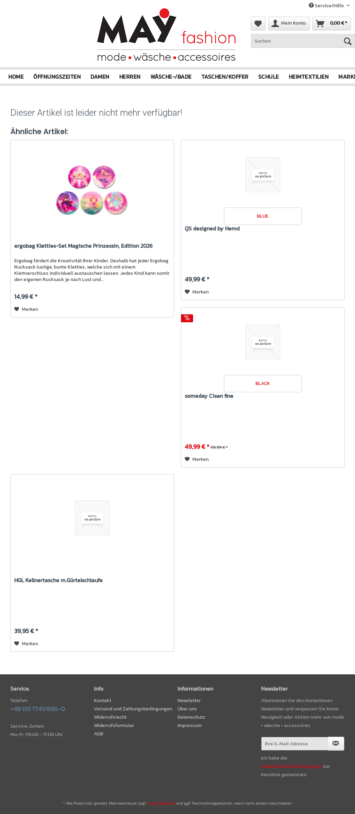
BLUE (262, 215)
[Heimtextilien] (309, 76)
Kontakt (102, 700)
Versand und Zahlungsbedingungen (133, 708)
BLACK (263, 383)
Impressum (190, 725)
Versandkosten (161, 803)
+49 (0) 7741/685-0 (37, 709)
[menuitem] (303, 44)
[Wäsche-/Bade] (171, 76)
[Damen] (100, 76)
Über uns (187, 708)
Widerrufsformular (114, 725)
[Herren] (130, 76)
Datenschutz (191, 717)
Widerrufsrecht (110, 717)
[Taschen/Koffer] (225, 76)
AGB (98, 733)
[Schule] (268, 76)
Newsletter (189, 700)
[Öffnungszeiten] (57, 76)
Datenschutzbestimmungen (291, 766)
